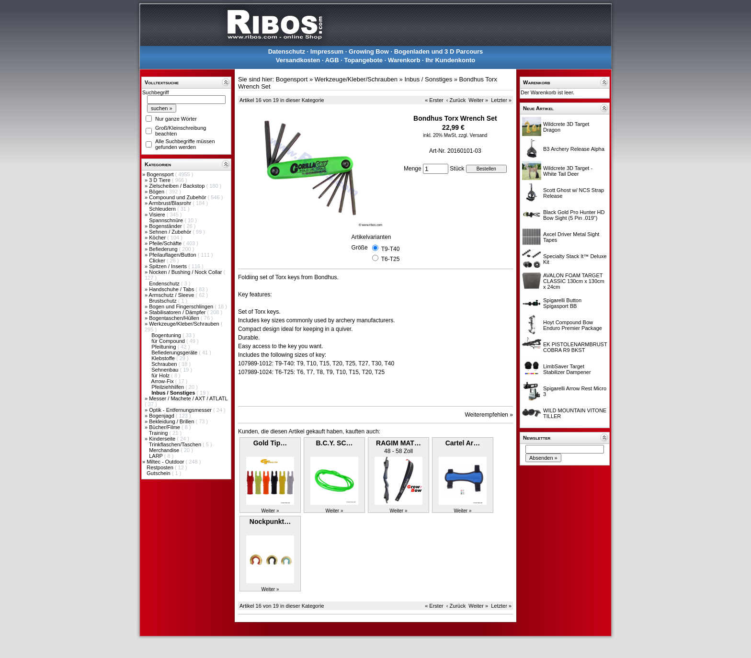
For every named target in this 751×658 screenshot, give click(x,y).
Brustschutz (163, 301)
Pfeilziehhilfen (168, 387)
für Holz (161, 375)
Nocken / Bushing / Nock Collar (186, 272)
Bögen (157, 191)
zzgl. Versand (472, 135)
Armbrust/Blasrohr (171, 203)
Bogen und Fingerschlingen (182, 306)
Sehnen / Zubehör (171, 232)
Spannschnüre (166, 220)
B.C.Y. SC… (334, 443)
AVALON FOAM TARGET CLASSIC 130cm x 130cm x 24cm (573, 281)
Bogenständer (166, 226)
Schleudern (163, 209)
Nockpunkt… (270, 521)
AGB (332, 60)
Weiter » (478, 100)
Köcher (158, 237)
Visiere (157, 214)
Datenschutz (286, 51)
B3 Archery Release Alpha (573, 149)
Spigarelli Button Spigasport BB (562, 303)
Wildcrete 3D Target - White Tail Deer (567, 171)
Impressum (326, 51)
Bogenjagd (162, 416)
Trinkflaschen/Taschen (176, 444)
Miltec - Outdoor (166, 462)
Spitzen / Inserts (168, 266)
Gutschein (159, 473)
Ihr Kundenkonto (450, 60)
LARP (156, 456)
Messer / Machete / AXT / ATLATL (188, 398)
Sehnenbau (165, 370)
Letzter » (501, 100)
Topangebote (363, 60)
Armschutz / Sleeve (172, 295)
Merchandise (165, 450)
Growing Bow (369, 51)
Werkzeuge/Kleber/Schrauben (185, 324)
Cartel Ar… (462, 443)
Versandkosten (298, 60)
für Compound (168, 341)
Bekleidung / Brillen (172, 421)
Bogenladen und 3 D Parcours (438, 51)
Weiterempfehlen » (489, 414)
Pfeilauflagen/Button (173, 255)
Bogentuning (166, 335)
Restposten (161, 467)
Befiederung (164, 249)
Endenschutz (165, 283)
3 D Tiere (160, 180)
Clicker (158, 260)
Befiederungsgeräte (175, 352)
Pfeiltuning (164, 347)
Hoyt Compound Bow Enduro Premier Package (572, 325)
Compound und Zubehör (178, 197)
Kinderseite (163, 439)
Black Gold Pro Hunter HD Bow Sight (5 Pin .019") (573, 215)
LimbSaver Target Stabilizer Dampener (567, 369)
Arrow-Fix (163, 381)
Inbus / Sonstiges (428, 79)
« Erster (434, 100)
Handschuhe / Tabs (172, 289)
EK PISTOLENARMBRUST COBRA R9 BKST (575, 347)
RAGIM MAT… (398, 443)
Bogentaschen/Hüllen (175, 318)
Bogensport (161, 174)
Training (159, 433)
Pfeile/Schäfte (166, 243)
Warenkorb (404, 60)
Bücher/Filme (165, 427)
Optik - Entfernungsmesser (181, 410)
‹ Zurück (456, 100)
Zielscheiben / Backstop (177, 186)
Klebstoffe (163, 358)
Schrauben (164, 364)
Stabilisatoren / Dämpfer (178, 312)
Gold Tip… (270, 443)
